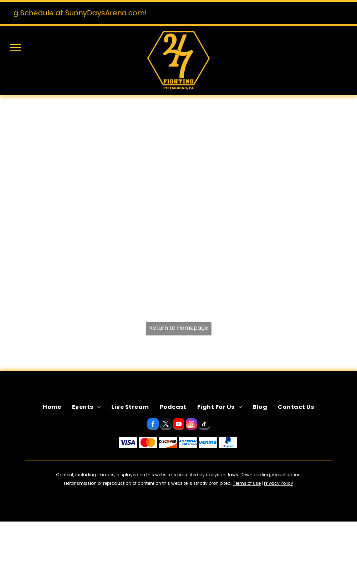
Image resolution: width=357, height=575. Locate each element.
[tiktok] (204, 425)
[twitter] (166, 425)
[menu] (15, 47)
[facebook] (153, 425)
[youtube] (178, 425)
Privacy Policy (278, 483)
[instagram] (191, 425)
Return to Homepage (178, 328)
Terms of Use (247, 483)
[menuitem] (52, 407)
